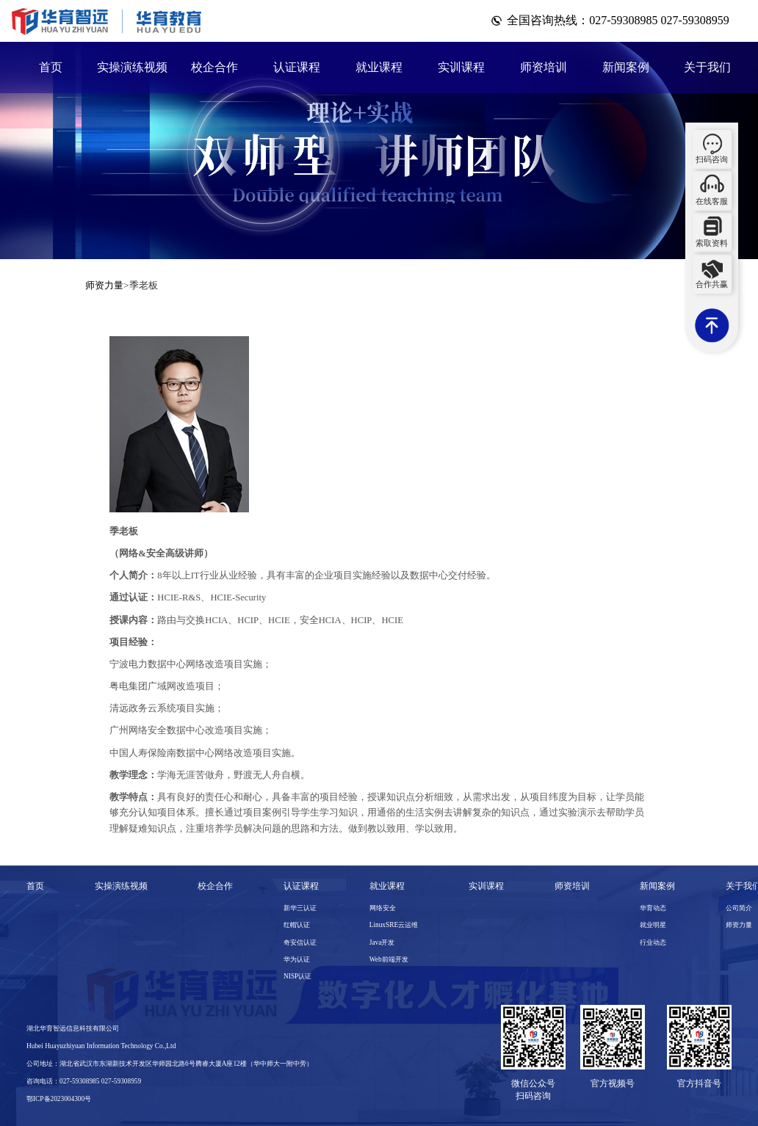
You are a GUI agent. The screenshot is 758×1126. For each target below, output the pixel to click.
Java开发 (382, 942)
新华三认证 (300, 908)
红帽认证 (297, 925)
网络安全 (382, 908)
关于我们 (707, 67)
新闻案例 (625, 67)
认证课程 (296, 67)
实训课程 (461, 67)
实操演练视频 (132, 67)
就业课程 (379, 67)
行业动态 (653, 942)
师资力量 (104, 285)
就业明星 (653, 925)
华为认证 (297, 959)
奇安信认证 (300, 942)
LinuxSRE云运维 (393, 925)
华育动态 (653, 908)
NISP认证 (297, 976)
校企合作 (214, 67)
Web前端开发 (388, 959)
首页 (50, 67)
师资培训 (543, 67)
